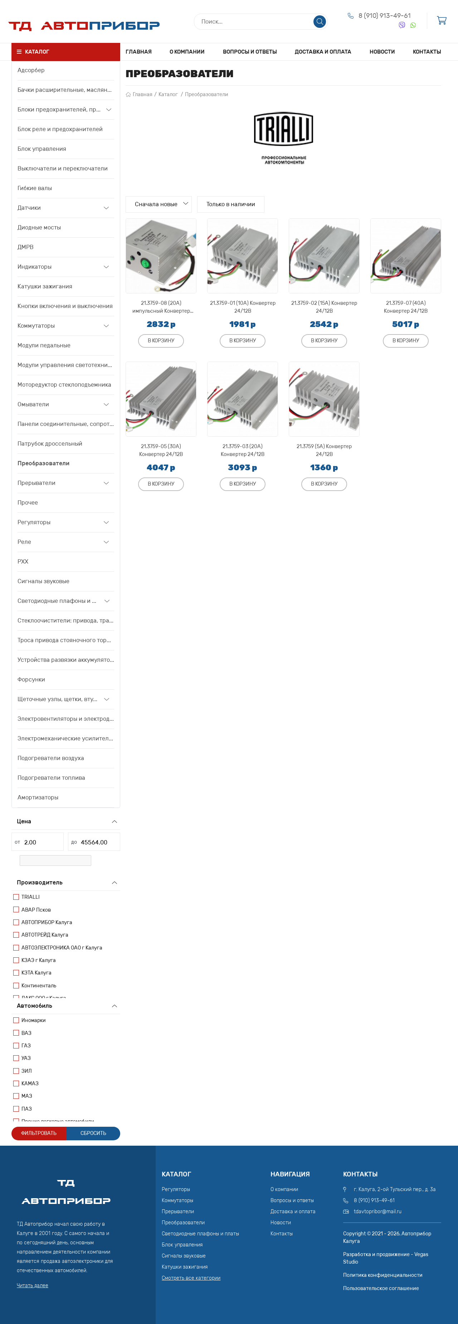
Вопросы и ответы (250, 52)
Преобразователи (43, 463)
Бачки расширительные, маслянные (66, 89)
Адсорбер (31, 70)
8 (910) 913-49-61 (385, 16)
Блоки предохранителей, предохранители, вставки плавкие (59, 109)
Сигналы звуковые (43, 581)
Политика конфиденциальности (383, 1275)
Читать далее (32, 1286)
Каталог (168, 94)
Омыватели (33, 404)
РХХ (23, 561)
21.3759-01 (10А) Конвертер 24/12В (243, 307)
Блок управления (42, 148)
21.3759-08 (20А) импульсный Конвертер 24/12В (161, 307)
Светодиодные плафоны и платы (58, 600)
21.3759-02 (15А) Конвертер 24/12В (324, 307)
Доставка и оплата (323, 52)
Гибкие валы (35, 188)
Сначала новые (156, 204)
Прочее (28, 502)
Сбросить (93, 1133)
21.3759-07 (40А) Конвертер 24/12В (406, 307)
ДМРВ (26, 247)
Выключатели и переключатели (63, 168)
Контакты (427, 52)
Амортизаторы (38, 797)
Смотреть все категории (191, 1278)
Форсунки (31, 679)
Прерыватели (36, 483)
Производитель (40, 882)
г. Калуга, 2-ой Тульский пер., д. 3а (395, 1189)
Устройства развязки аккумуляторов (66, 659)
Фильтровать (39, 1133)
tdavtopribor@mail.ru (377, 1212)
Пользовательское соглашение (381, 1288)
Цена (24, 821)
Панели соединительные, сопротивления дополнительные (66, 424)
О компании (187, 52)
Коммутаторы (36, 325)
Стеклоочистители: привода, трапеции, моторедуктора (66, 620)
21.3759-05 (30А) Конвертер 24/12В (161, 450)
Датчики (29, 207)
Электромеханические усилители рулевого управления (66, 738)
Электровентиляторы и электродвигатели (66, 718)
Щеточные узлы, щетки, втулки (58, 699)
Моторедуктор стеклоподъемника (64, 384)
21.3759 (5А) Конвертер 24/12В (324, 450)
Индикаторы (35, 266)
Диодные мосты (39, 227)
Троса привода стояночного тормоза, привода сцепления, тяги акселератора (66, 640)
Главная (139, 52)
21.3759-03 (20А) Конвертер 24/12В (242, 450)
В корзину (161, 341)
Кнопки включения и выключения (65, 306)
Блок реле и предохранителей (60, 129)
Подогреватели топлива (51, 777)
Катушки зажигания (45, 286)
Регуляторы (34, 522)
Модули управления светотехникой (66, 365)
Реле (24, 542)
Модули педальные (44, 345)
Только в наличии (231, 204)
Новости (382, 52)
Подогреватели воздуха (51, 758)
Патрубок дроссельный (50, 443)
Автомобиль (34, 1005)
